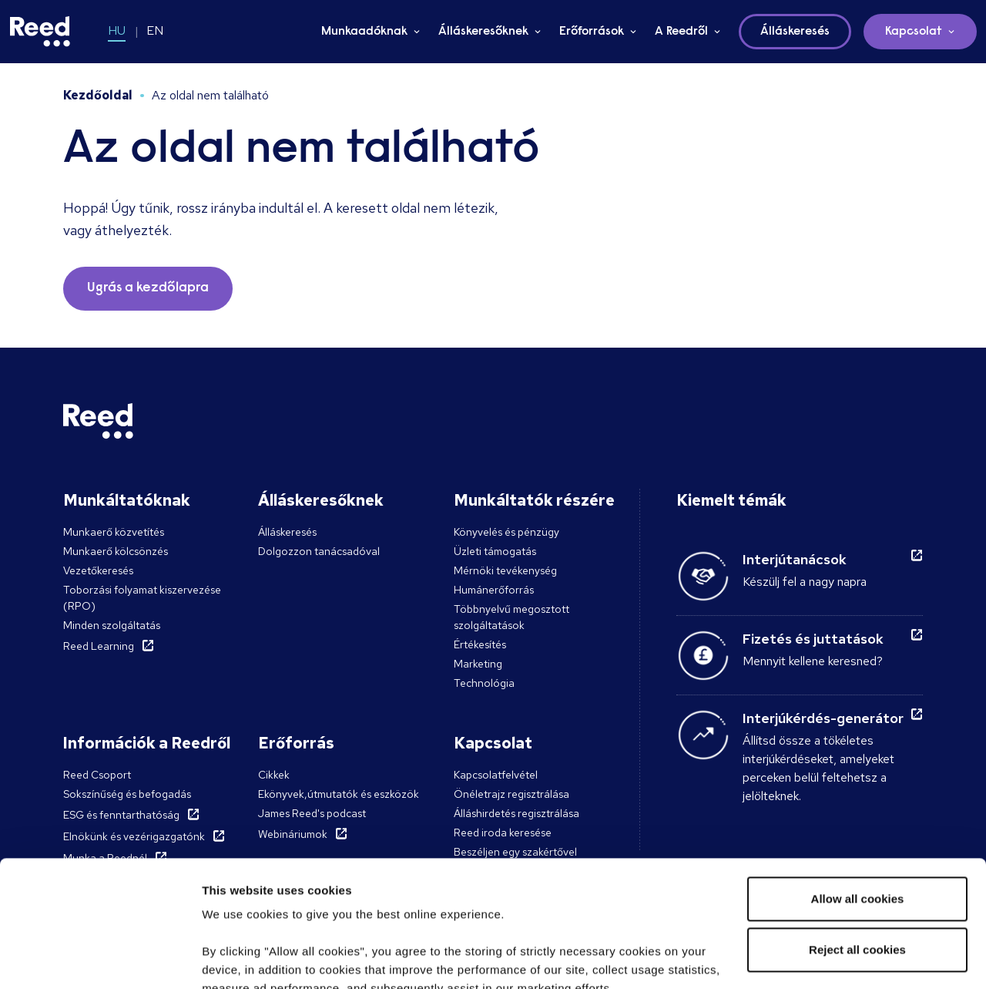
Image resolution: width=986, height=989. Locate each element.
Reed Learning (98, 646)
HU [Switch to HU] (117, 30)
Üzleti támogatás (495, 551)
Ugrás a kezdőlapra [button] (148, 288)
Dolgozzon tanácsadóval (319, 551)
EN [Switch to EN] (154, 30)
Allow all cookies (857, 772)
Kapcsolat (913, 31)
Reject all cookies (857, 823)
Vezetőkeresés (98, 570)
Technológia (484, 683)
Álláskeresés (287, 532)
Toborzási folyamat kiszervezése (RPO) (142, 598)
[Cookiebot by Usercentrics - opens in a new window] (99, 958)
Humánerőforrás (494, 590)
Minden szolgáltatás (111, 625)
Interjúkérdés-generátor (823, 718)
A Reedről (681, 31)
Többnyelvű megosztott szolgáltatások (511, 617)
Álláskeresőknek (483, 31)
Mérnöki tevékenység (505, 570)
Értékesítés (480, 644)
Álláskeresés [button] (795, 31)
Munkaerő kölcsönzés (115, 551)
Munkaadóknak (364, 31)
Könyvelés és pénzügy (506, 532)
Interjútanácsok (795, 559)
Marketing (478, 664)
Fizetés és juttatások (813, 639)
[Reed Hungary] (40, 31)
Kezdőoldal (97, 95)
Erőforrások (591, 31)
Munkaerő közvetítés (113, 532)
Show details (237, 958)
